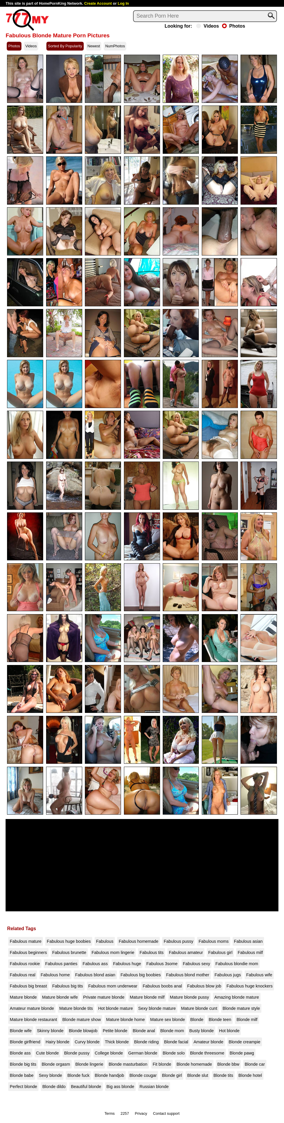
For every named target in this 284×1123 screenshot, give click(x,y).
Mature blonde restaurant (33, 1019)
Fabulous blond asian (95, 974)
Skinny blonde (50, 1030)
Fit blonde (162, 1064)
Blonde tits (223, 1075)
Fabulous (104, 941)
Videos (207, 26)
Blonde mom (172, 1030)
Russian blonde (154, 1086)
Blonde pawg (242, 1053)
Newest (94, 46)
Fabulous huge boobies (69, 941)
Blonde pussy (76, 1053)
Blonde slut (197, 1075)
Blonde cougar (143, 1075)
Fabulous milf (250, 952)
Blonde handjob (109, 1075)
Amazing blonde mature (236, 997)
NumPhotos (115, 46)
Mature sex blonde (167, 1019)
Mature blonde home (125, 1019)
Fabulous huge (127, 963)
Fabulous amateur (186, 952)
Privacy (141, 1113)
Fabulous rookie (25, 963)
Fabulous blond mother (187, 974)
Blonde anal (144, 1030)
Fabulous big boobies (141, 974)
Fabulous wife (259, 974)
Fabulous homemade (138, 941)
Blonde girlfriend (25, 1042)
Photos (233, 26)
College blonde (109, 1053)
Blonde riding (146, 1042)
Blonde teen (220, 1019)
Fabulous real (22, 974)
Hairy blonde (57, 1042)
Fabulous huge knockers (249, 986)
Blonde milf (246, 1019)
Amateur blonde (208, 1042)
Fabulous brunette (69, 952)
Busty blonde (201, 1030)
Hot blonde (229, 1030)
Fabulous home (55, 974)
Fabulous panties (61, 963)
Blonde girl (172, 1075)
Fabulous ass (95, 963)
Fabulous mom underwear (112, 986)
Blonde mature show (81, 1019)
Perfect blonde (23, 1086)
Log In (123, 3)
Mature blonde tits (76, 1008)
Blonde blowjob (83, 1030)
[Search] (205, 16)
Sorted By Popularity (65, 46)
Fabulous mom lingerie (113, 952)
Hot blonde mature (115, 1008)
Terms (110, 1113)
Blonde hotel (250, 1075)
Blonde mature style (241, 1008)
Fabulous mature (25, 941)
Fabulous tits (152, 952)
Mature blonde (23, 997)
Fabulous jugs (228, 974)
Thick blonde (117, 1042)
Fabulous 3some (161, 963)
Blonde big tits (23, 1064)
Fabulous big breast (28, 986)
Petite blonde (115, 1030)
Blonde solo (174, 1053)
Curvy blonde (87, 1042)
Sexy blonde (50, 1075)
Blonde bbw (228, 1064)
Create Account (98, 3)
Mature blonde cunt (199, 1008)
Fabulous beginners (28, 952)
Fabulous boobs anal (162, 986)
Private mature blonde (104, 997)
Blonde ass (20, 1053)
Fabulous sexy (196, 963)
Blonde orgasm (56, 1064)
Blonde (197, 1019)
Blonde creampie (245, 1042)
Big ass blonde (120, 1086)
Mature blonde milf (147, 997)
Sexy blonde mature (157, 1008)
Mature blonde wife (60, 997)
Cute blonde (47, 1053)
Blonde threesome (207, 1053)
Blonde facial (176, 1042)
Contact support (166, 1113)
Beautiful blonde (86, 1086)
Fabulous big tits (67, 986)
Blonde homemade (194, 1064)
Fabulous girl (220, 952)
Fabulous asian (248, 941)
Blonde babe (21, 1075)
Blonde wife (20, 1030)
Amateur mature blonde (32, 1008)
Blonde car (255, 1064)
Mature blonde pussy (189, 997)
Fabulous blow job (204, 986)
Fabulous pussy (178, 941)
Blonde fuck (78, 1075)
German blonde (142, 1053)
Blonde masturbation (128, 1064)
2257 (125, 1113)
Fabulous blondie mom (236, 963)
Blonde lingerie (89, 1064)
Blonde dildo (53, 1086)
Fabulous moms (213, 941)
